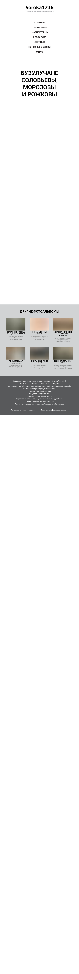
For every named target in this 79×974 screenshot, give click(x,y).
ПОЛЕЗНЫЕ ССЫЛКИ (39, 47)
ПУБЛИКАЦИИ (39, 27)
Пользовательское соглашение (23, 410)
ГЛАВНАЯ (39, 22)
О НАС (39, 52)
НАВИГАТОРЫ (39, 32)
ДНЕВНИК (39, 42)
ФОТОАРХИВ (39, 37)
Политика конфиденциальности (54, 410)
